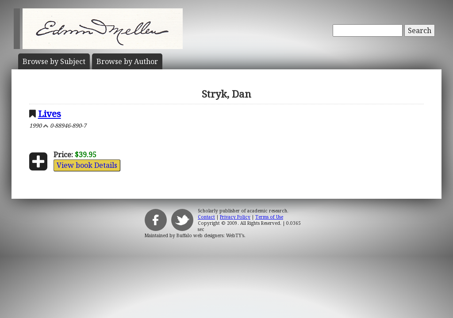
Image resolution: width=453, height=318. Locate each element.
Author (127, 61)
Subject (54, 61)
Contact (206, 217)
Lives (49, 113)
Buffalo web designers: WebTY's (210, 235)
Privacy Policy (235, 217)
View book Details (87, 165)
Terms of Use (269, 217)
